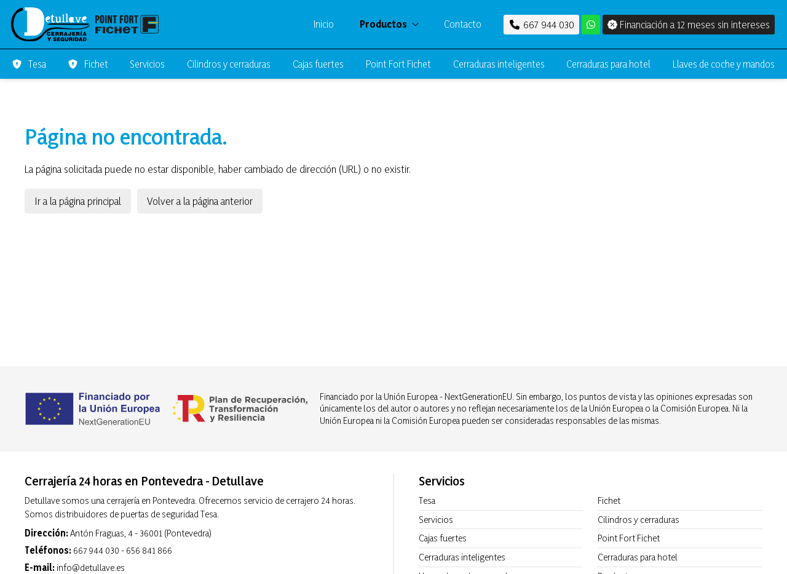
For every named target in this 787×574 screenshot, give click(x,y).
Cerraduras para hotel (638, 557)
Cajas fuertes (443, 538)
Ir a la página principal (77, 200)
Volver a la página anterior (200, 200)
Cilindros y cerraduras (638, 519)
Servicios (436, 519)
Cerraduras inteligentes (462, 557)
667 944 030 (96, 550)
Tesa (427, 500)
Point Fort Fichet (629, 538)
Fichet (609, 500)
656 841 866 (149, 550)
